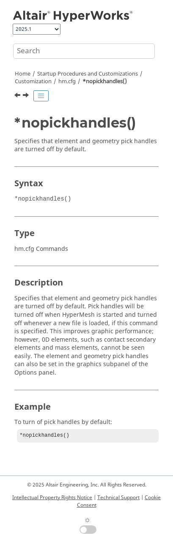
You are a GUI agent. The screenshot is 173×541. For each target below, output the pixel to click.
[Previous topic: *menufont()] (18, 96)
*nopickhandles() (104, 81)
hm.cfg (67, 81)
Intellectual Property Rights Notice (52, 497)
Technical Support (118, 497)
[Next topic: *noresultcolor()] (26, 96)
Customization (33, 81)
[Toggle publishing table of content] (41, 95)
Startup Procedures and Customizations (87, 74)
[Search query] (84, 51)
